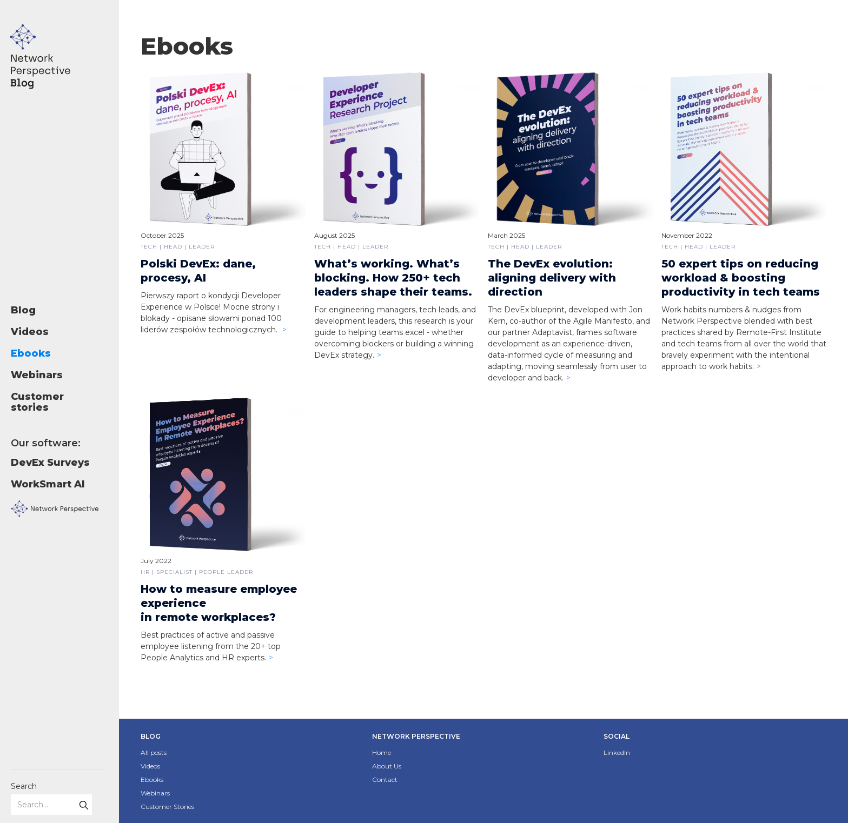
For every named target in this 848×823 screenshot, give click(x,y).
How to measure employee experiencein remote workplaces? (219, 603)
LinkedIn (617, 752)
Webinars (37, 375)
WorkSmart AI (48, 484)
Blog (23, 310)
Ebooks (31, 353)
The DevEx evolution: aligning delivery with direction (552, 277)
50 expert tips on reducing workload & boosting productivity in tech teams (740, 277)
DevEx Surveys (50, 462)
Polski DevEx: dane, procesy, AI (198, 270)
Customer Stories (167, 806)
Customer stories (37, 402)
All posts (154, 752)
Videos (30, 331)
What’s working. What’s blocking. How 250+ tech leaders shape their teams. (393, 277)
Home (381, 752)
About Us (386, 766)
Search (24, 786)
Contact (385, 779)
